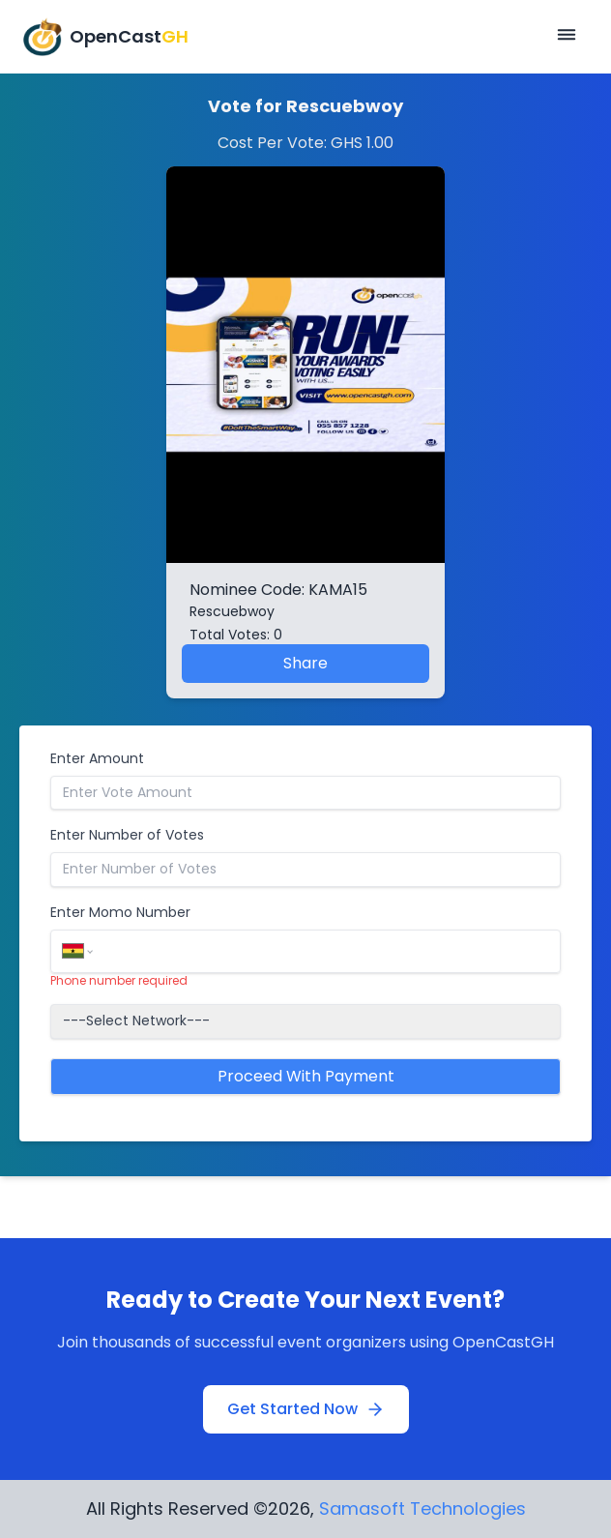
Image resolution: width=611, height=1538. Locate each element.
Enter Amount (97, 758)
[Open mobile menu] (566, 36)
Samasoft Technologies (422, 1508)
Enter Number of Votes (127, 834)
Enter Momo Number (120, 912)
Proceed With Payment (306, 1076)
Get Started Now (306, 1409)
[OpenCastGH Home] (106, 36)
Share (305, 663)
